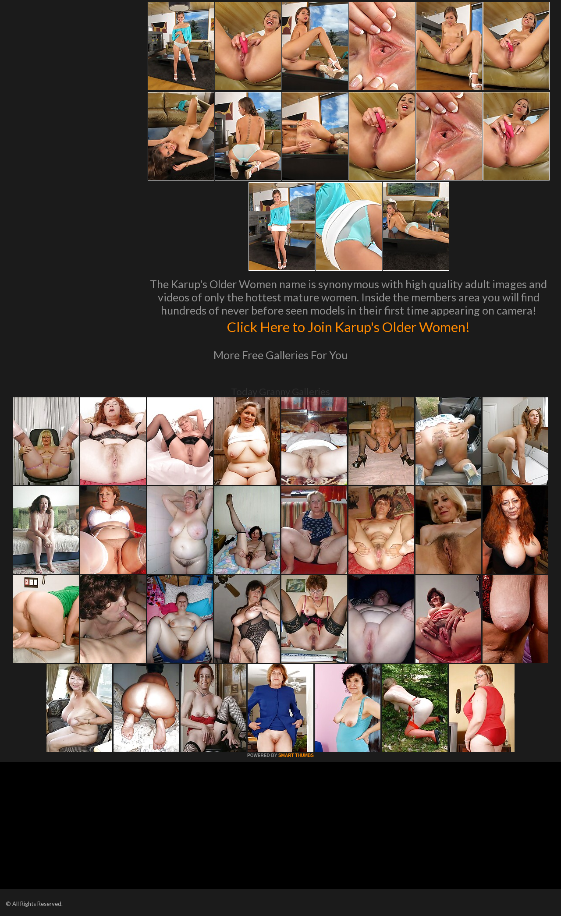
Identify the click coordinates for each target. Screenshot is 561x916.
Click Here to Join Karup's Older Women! (348, 326)
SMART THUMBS (296, 755)
